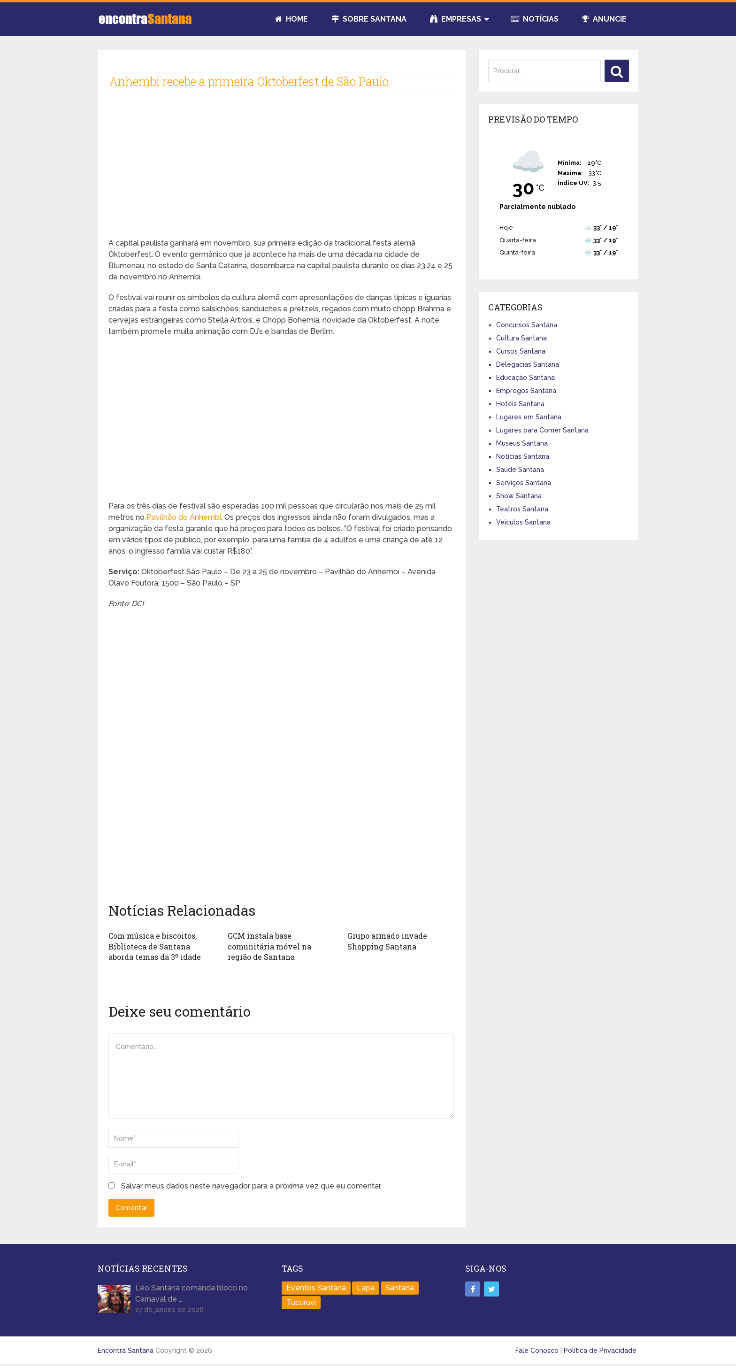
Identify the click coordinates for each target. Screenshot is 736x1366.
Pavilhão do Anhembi (183, 517)
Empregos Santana (526, 390)
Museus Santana (522, 443)
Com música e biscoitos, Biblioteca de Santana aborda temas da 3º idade (154, 946)
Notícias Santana (522, 456)
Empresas (455, 19)
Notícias (535, 19)
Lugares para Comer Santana (542, 430)
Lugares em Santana (528, 417)
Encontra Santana (125, 1350)
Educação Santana (525, 377)
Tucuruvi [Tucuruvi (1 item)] (301, 1302)
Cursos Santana (520, 351)
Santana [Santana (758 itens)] (399, 1287)
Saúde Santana (520, 469)
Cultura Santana (521, 338)
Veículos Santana (523, 522)
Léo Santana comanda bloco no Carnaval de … (191, 1293)
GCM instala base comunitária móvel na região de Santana (269, 946)
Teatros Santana (522, 509)
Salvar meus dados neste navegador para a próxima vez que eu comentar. (251, 1185)
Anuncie (604, 19)
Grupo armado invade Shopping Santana (387, 941)
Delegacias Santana (527, 364)
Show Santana (519, 496)
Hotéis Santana (520, 404)
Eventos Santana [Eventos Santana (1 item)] (316, 1287)
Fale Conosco (537, 1350)
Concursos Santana (526, 325)
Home (291, 19)
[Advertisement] (281, 172)
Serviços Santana (523, 482)
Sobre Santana (368, 19)
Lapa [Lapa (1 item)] (366, 1287)
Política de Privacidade (600, 1350)
